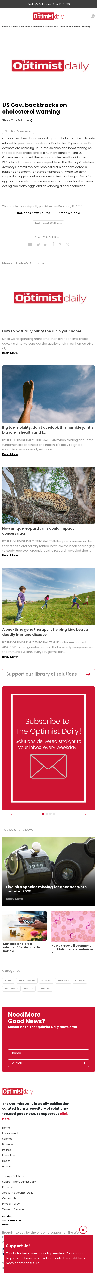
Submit (83, 1063)
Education (11, 988)
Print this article (68, 213)
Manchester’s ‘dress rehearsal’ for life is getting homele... (23, 947)
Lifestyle (44, 988)
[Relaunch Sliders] (54, 814)
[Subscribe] (43, 814)
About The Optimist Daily (17, 1193)
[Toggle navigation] (4, 16)
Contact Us (9, 1198)
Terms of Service (13, 1209)
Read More (10, 353)
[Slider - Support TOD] (50, 814)
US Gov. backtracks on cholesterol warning (67, 26)
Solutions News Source (33, 213)
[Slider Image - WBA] (47, 814)
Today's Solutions (13, 1176)
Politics (80, 980)
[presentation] (31, 1040)
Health (14, 26)
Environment (27, 980)
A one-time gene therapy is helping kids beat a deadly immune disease (45, 632)
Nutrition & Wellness (31, 26)
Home (5, 26)
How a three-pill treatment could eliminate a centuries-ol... (72, 949)
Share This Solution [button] (17, 120)
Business (63, 980)
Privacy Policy (11, 1204)
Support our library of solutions (41, 674)
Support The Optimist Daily (19, 1182)
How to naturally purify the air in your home (41, 331)
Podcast (7, 1187)
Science (46, 980)
